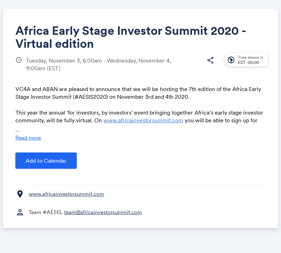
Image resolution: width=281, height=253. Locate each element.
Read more (28, 137)
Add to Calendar (46, 160)
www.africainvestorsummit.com (143, 120)
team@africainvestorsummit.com (103, 212)
